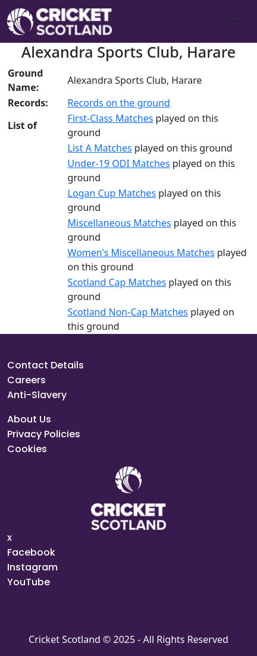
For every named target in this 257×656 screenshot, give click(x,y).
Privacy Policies (43, 434)
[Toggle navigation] (233, 21)
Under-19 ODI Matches (119, 163)
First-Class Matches (110, 118)
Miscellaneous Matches (119, 222)
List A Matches (100, 147)
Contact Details (45, 365)
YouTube (28, 582)
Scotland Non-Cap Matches (128, 311)
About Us (29, 419)
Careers (26, 380)
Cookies (27, 449)
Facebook (31, 552)
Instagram (32, 567)
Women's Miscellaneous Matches (141, 252)
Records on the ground (119, 102)
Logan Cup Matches (112, 193)
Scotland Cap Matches (117, 282)
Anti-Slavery (37, 395)
